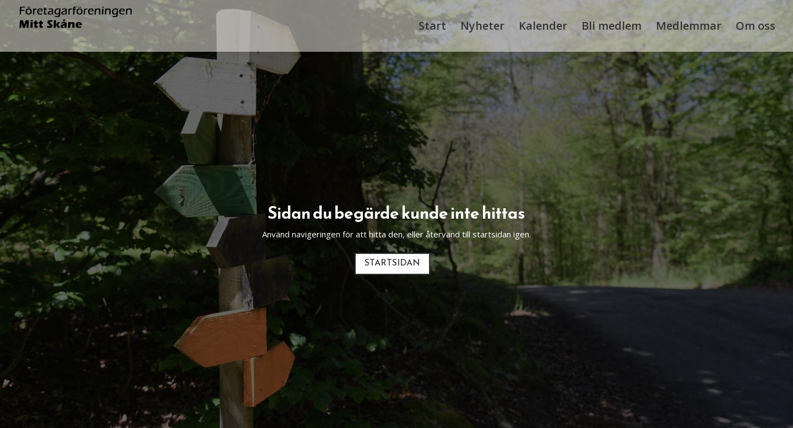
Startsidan (392, 263)
